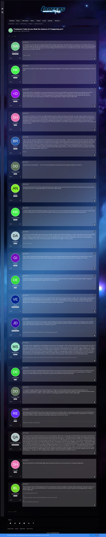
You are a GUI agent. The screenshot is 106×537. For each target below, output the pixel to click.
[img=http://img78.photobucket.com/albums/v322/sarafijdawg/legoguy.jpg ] (39, 332)
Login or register (2, 9)
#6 (94, 162)
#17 (94, 409)
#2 (94, 65)
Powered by (53, 532)
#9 (94, 231)
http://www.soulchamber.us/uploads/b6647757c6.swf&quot (58, 93)
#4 (94, 113)
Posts (11, 58)
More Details (92, 535)
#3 (94, 89)
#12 (94, 295)
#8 (94, 208)
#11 (94, 275)
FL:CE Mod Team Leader (50, 497)
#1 (94, 42)
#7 (94, 184)
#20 (94, 484)
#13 (94, 319)
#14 (94, 342)
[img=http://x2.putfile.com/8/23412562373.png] (33, 497)
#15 (94, 367)
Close (97, 535)
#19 (94, 460)
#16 (94, 387)
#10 (94, 253)
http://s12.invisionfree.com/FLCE (30, 501)
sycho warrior (18, 31)
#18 (94, 433)
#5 (94, 137)
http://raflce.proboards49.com (29, 493)
